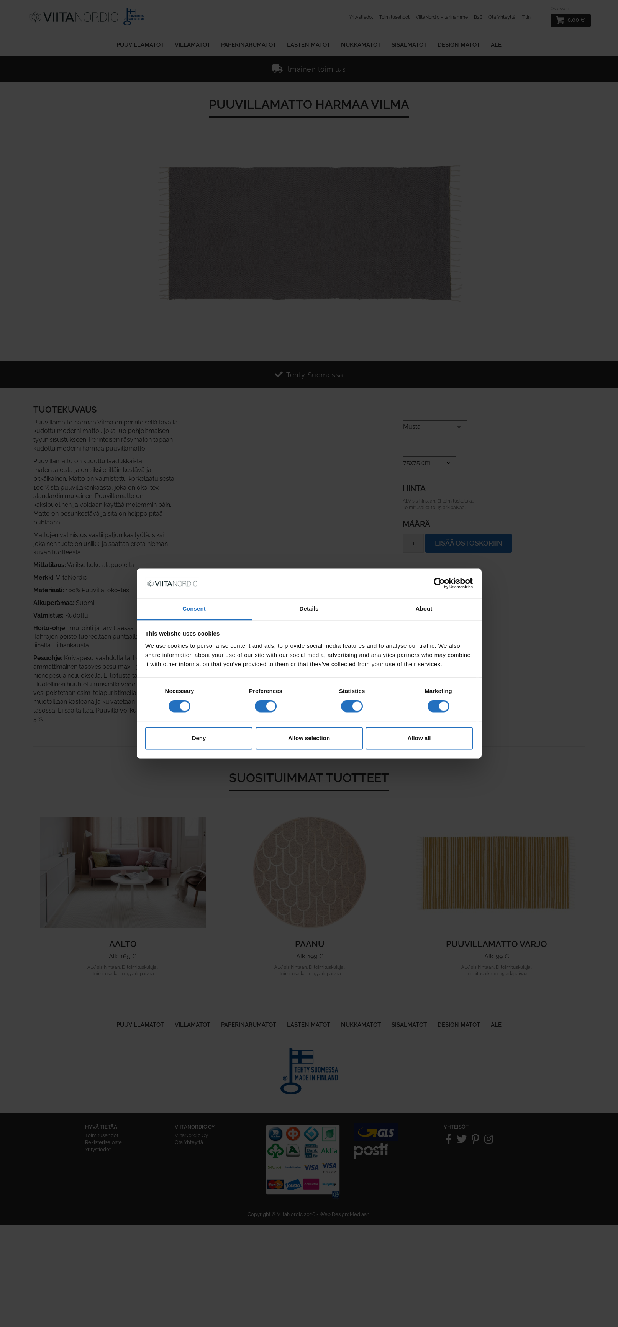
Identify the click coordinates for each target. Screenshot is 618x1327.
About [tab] (424, 608)
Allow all (419, 738)
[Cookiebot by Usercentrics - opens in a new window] (439, 583)
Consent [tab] (194, 608)
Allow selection (309, 738)
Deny (199, 738)
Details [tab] (309, 608)
